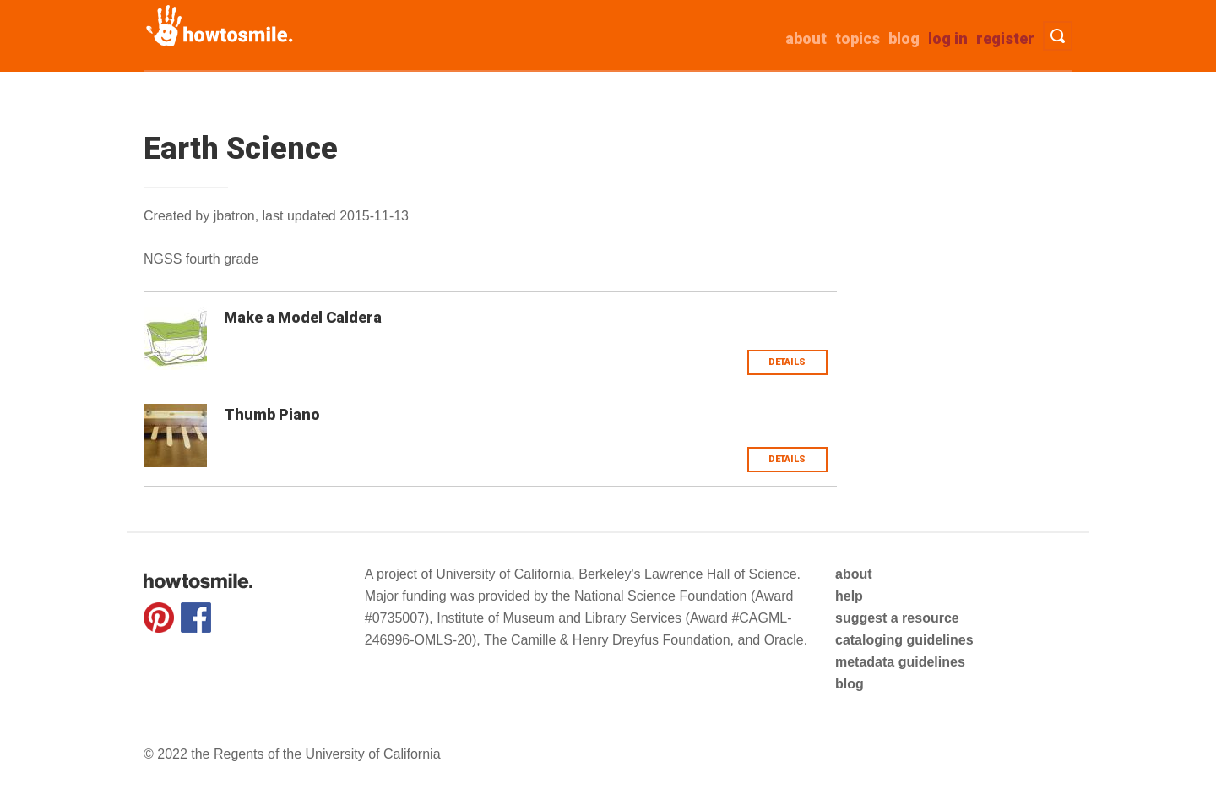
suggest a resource (897, 618)
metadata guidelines (900, 662)
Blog (904, 38)
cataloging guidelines (904, 640)
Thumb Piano (272, 414)
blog (849, 684)
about (806, 38)
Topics (857, 38)
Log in (948, 38)
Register (1005, 38)
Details (787, 361)
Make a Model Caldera (303, 317)
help (849, 596)
